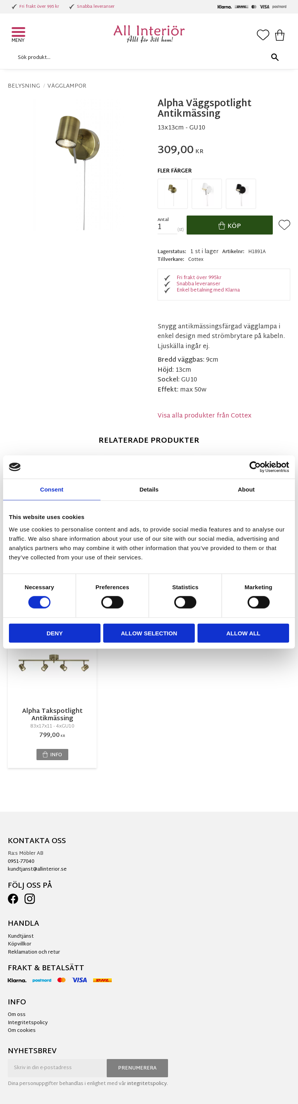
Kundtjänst (21, 936)
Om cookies (22, 1030)
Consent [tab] (51, 489)
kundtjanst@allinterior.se (37, 869)
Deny (55, 633)
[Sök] (274, 57)
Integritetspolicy (28, 1023)
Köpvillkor (19, 944)
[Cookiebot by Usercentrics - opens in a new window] (255, 467)
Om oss (17, 1014)
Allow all (243, 633)
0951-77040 (21, 861)
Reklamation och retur (34, 952)
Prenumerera (137, 1068)
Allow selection (149, 633)
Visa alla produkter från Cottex (204, 416)
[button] (19, 33)
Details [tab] (148, 489)
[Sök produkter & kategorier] (147, 57)
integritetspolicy (147, 1083)
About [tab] (246, 489)
